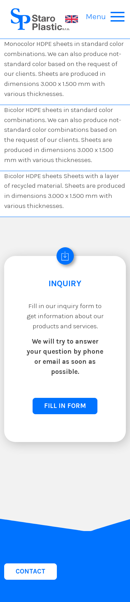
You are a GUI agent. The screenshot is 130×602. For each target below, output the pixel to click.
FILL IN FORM (65, 406)
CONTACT (30, 571)
